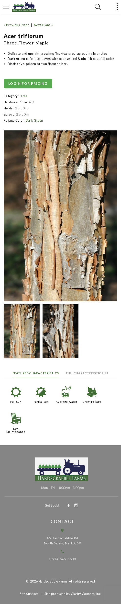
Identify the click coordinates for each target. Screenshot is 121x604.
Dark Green (34, 120)
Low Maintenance (15, 430)
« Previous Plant (16, 25)
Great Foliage (91, 401)
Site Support (29, 594)
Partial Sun (41, 401)
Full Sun (16, 401)
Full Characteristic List (87, 373)
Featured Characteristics (35, 373)
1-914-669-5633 (65, 559)
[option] (60, 215)
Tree (23, 96)
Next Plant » (43, 25)
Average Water (66, 401)
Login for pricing (28, 83)
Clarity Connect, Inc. (86, 594)
